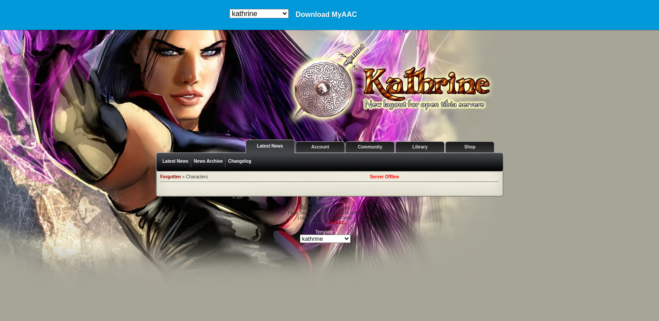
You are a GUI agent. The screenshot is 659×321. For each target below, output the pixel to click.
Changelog (239, 161)
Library (420, 146)
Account (320, 146)
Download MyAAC (326, 14)
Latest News (270, 146)
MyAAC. (337, 222)
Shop (469, 146)
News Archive (208, 161)
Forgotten (170, 176)
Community (370, 146)
